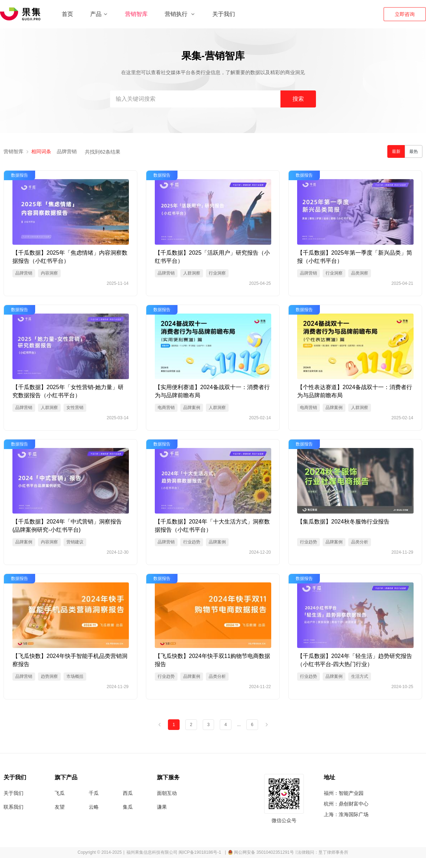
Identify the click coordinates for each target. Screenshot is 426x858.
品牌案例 (191, 407)
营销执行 (180, 14)
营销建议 (74, 541)
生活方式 (359, 676)
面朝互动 (167, 793)
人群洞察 (191, 273)
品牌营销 (67, 151)
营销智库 (136, 14)
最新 (396, 151)
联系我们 (13, 807)
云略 (94, 807)
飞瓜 (60, 793)
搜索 (298, 99)
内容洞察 (49, 273)
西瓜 (128, 793)
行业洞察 (217, 273)
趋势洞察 (49, 676)
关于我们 (223, 14)
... (239, 724)
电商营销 (166, 407)
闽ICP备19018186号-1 (200, 852)
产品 (99, 14)
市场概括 (74, 676)
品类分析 (359, 541)
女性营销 (74, 407)
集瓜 (128, 807)
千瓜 (94, 793)
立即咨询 (405, 14)
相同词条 (41, 151)
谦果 (162, 807)
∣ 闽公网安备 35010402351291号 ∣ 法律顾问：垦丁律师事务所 (286, 852)
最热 (413, 151)
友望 (60, 807)
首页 (67, 14)
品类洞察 (359, 273)
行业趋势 (191, 541)
